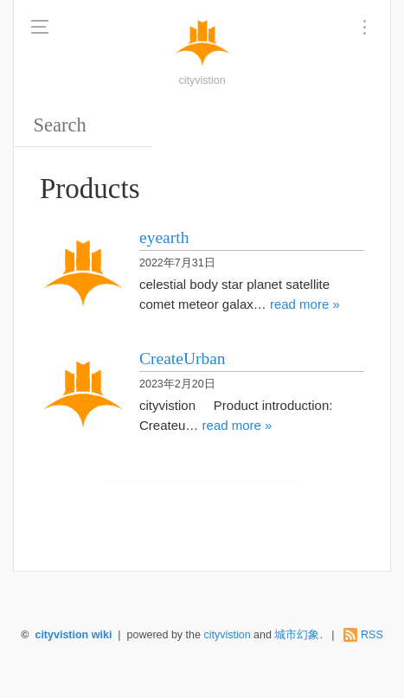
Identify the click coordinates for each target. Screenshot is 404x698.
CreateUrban (182, 358)
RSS (372, 635)
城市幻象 (296, 635)
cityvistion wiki (73, 635)
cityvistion (228, 635)
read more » (305, 304)
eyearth (164, 237)
